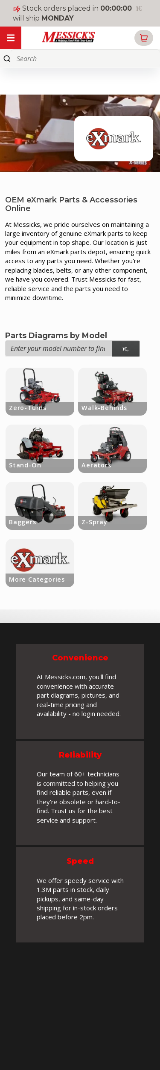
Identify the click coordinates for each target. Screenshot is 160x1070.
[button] (143, 38)
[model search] (125, 349)
